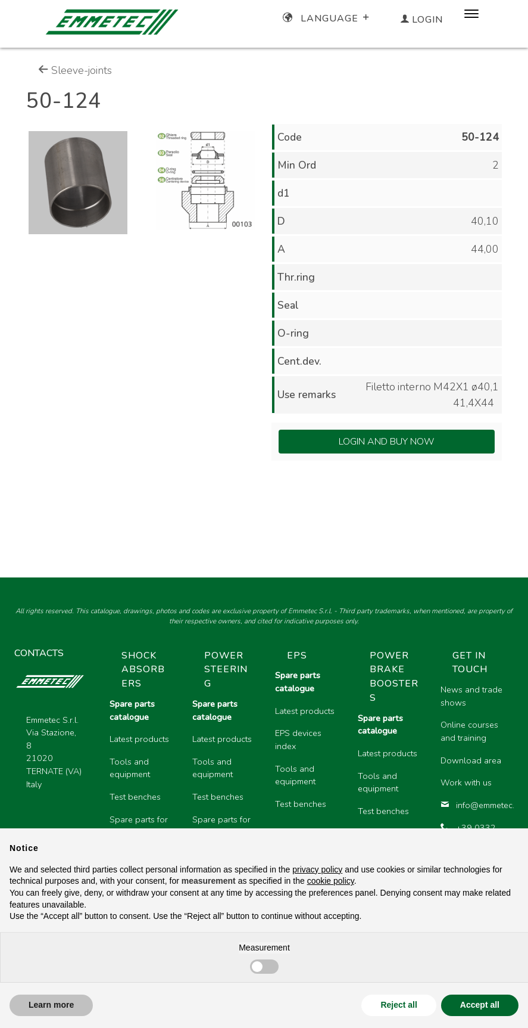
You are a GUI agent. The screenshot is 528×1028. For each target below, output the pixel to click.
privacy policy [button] (317, 869)
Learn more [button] (51, 1005)
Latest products (139, 739)
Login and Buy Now (387, 441)
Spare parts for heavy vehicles (221, 825)
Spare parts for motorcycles (139, 825)
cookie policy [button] (330, 881)
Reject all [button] (398, 1005)
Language (327, 18)
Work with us (466, 782)
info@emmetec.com (472, 805)
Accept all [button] (479, 1005)
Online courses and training (469, 731)
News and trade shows (471, 696)
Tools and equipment (130, 768)
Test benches (135, 797)
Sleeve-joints (75, 70)
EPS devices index (298, 739)
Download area (470, 760)
